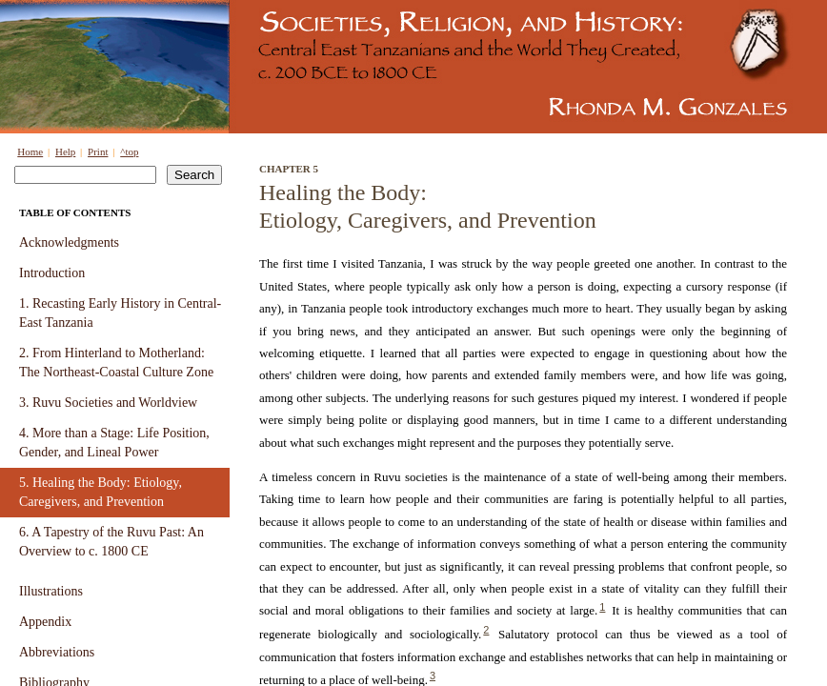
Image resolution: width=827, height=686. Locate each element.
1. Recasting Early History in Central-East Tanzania (120, 313)
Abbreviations (56, 652)
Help (65, 151)
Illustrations (51, 591)
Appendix (45, 622)
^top (129, 151)
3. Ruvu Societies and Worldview (108, 402)
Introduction (52, 273)
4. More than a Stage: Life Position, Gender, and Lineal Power (114, 442)
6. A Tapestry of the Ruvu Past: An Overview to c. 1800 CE (111, 541)
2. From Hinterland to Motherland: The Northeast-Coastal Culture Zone (116, 362)
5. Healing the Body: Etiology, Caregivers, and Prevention (100, 492)
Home (30, 151)
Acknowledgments (69, 242)
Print (98, 151)
